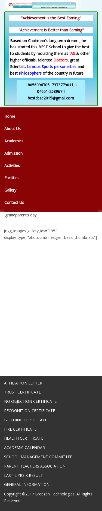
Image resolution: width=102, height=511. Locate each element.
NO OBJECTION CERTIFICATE (30, 401)
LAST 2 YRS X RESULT (23, 475)
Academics (13, 140)
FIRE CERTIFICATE (20, 429)
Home (9, 116)
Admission (13, 153)
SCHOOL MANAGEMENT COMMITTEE (38, 456)
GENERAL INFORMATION (27, 484)
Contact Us (14, 202)
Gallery (10, 190)
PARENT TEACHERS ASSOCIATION (35, 466)
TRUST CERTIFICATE (22, 392)
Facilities (11, 177)
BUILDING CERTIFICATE (25, 419)
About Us (12, 128)
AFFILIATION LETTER (23, 383)
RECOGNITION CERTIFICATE (29, 410)
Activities (12, 165)
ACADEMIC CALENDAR (24, 447)
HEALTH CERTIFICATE (23, 438)
